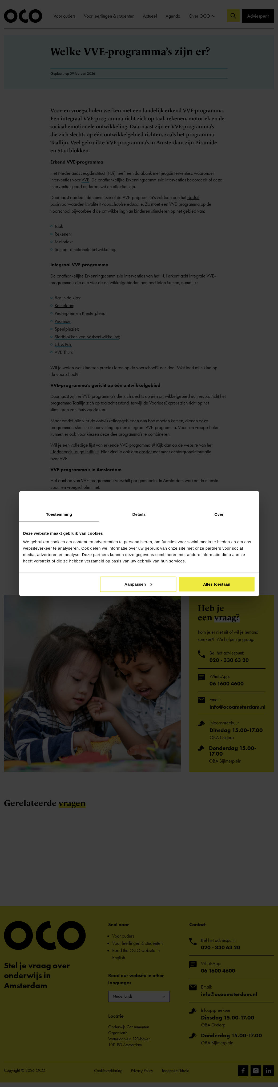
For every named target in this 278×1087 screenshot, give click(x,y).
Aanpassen (138, 584)
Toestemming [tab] (59, 514)
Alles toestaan (216, 584)
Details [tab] (139, 514)
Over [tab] (219, 514)
